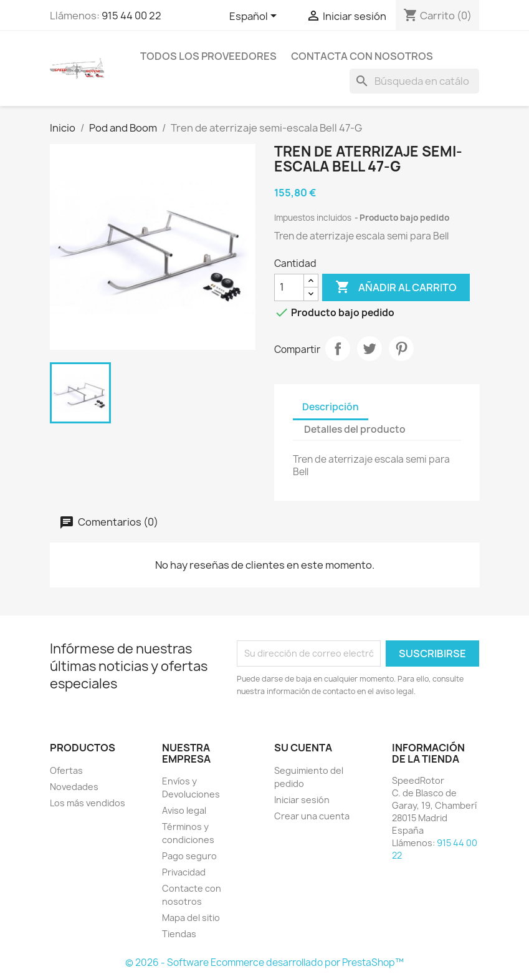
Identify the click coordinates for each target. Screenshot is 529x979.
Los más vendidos (87, 803)
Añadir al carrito (396, 287)
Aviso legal (184, 810)
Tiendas (179, 934)
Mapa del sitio (191, 918)
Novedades (74, 787)
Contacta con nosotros (362, 56)
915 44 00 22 (131, 15)
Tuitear (369, 348)
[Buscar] (414, 81)
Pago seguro (189, 856)
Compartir (337, 348)
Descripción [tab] (330, 406)
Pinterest (401, 348)
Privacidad (184, 872)
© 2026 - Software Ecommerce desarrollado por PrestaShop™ (264, 962)
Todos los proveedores (208, 56)
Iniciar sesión (302, 800)
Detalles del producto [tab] (355, 429)
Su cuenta (303, 748)
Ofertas (66, 770)
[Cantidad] (289, 287)
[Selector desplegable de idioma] (255, 16)
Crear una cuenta (312, 816)
